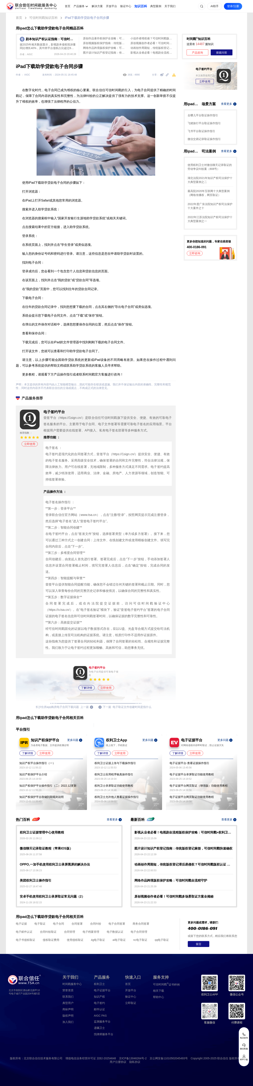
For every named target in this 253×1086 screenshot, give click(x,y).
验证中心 (125, 6)
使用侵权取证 (75, 939)
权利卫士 (99, 984)
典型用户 (68, 1003)
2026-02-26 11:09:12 (31, 838)
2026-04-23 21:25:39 (145, 886)
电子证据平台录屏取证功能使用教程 (192, 774)
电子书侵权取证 (25, 939)
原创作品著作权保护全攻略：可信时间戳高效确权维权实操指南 (104, 38)
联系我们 (68, 996)
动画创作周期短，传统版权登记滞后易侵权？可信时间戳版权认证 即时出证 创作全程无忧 (152, 47)
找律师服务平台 (103, 1034)
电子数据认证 (115, 931)
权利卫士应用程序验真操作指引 (113, 774)
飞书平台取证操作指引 (201, 131)
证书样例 (166, 984)
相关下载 (158, 990)
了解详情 (86, 687)
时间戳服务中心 (72, 984)
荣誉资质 (68, 990)
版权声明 (68, 1015)
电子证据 (21, 923)
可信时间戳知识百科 (43, 17)
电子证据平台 (102, 990)
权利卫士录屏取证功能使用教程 (113, 785)
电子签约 (99, 1003)
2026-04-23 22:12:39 (145, 854)
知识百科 (140, 6)
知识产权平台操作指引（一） (37, 763)
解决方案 (97, 6)
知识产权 (99, 996)
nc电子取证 (140, 939)
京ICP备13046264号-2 (133, 1058)
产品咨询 (197, 52)
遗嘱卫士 (99, 1027)
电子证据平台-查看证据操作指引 (189, 763)
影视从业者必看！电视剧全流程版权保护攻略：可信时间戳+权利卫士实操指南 (152, 52)
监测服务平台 (102, 1021)
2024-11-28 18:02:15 (31, 902)
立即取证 (130, 1003)
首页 (67, 6)
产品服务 (79, 6)
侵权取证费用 (51, 939)
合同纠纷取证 (48, 931)
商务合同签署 (141, 923)
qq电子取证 (162, 939)
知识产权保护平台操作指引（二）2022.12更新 (47, 785)
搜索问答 (221, 52)
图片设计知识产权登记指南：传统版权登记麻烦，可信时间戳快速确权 (104, 52)
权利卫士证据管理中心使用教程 (42, 832)
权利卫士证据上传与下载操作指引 (115, 763)
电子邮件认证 (24, 931)
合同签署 (77, 923)
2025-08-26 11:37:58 (31, 854)
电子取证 (39, 923)
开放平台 (111, 6)
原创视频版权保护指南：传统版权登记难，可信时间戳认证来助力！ (104, 43)
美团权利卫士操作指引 (35, 880)
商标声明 (68, 1009)
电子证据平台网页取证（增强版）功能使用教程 (199, 785)
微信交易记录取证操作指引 (204, 139)
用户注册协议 (118, 1061)
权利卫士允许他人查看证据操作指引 (116, 796)
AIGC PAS (100, 1015)
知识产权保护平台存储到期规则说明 (41, 796)
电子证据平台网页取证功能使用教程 (192, 796)
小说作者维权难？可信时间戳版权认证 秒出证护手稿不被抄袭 (152, 38)
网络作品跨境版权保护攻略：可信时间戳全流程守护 (104, 47)
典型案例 (155, 6)
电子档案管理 (91, 931)
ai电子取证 (119, 939)
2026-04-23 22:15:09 (145, 838)
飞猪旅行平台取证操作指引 (204, 123)
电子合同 (58, 923)
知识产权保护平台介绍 (33, 774)
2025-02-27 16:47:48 (31, 886)
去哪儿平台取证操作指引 (203, 115)
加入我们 (68, 1022)
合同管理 (69, 931)
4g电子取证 (98, 939)
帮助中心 (158, 997)
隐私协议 (134, 1061)
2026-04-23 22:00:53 (145, 870)
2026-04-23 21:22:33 (145, 902)
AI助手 (215, 6)
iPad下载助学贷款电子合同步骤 (87, 17)
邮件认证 (99, 1009)
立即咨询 (194, 253)
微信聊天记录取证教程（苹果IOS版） (46, 848)
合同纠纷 (95, 923)
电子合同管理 (139, 931)
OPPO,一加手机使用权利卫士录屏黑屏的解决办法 (55, 864)
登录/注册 (233, 6)
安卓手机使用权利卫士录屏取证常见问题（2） (52, 896)
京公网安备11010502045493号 (169, 1058)
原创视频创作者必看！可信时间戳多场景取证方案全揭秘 (152, 43)
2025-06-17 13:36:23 (31, 870)
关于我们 (170, 6)
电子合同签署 (117, 923)
